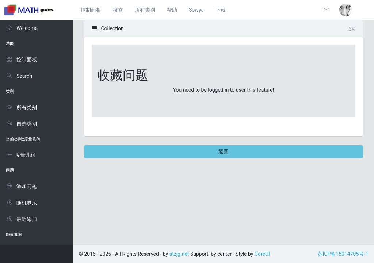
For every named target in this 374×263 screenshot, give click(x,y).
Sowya (196, 10)
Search (19, 76)
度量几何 (21, 155)
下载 (220, 10)
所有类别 (145, 10)
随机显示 (21, 203)
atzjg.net (179, 254)
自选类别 (21, 124)
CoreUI (262, 254)
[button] (346, 10)
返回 (223, 152)
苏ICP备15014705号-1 (343, 254)
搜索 (118, 10)
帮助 (172, 10)
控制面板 (91, 10)
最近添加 (21, 219)
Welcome (22, 28)
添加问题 (21, 186)
